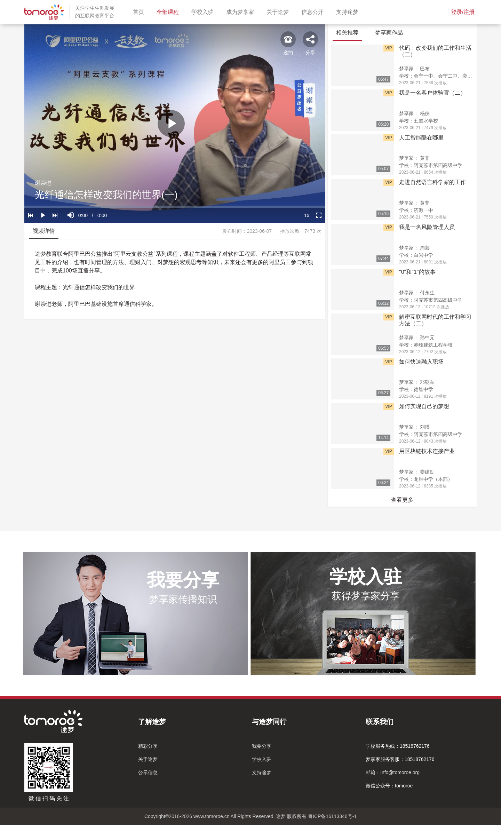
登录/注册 (463, 12)
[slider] (174, 207)
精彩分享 (148, 746)
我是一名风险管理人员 (427, 227)
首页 (140, 11)
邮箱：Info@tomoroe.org (393, 772)
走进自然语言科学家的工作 (432, 182)
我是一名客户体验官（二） (432, 93)
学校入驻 (203, 11)
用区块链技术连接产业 (427, 451)
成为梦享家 (241, 11)
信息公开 (313, 11)
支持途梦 (348, 11)
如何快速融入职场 (421, 362)
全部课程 (169, 11)
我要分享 (261, 746)
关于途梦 (279, 11)
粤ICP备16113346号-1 (332, 816)
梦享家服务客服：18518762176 (400, 759)
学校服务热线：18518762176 (398, 746)
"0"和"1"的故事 (417, 272)
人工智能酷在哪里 (421, 138)
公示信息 (148, 772)
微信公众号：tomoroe (389, 785)
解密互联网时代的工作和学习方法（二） (435, 320)
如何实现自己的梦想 (424, 406)
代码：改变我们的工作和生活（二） (435, 51)
